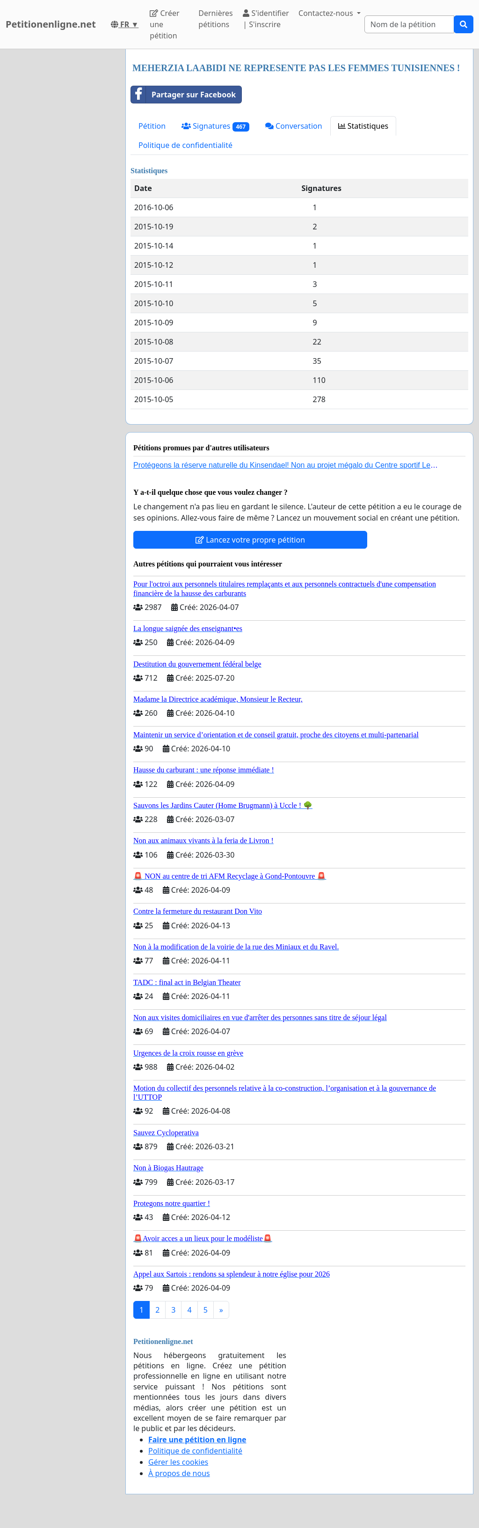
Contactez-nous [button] (326, 13)
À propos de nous (179, 1473)
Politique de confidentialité (185, 145)
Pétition (152, 126)
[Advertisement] (60, 189)
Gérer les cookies (178, 1462)
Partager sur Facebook (183, 94)
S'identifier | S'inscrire (266, 18)
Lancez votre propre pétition (250, 540)
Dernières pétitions (215, 18)
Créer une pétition (164, 24)
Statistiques (363, 126)
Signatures (215, 126)
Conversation (293, 126)
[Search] (409, 24)
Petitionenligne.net (51, 24)
